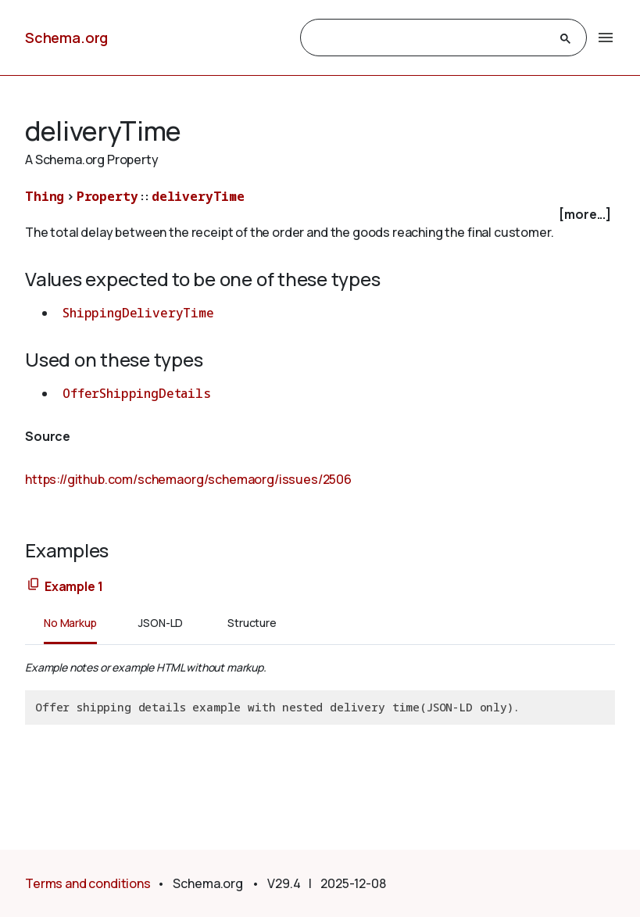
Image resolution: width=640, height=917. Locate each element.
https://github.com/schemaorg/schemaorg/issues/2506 (188, 479)
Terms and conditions (88, 883)
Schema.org (66, 37)
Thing (44, 196)
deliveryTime (198, 196)
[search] (430, 38)
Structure (252, 622)
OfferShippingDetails (137, 393)
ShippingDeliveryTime (138, 312)
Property (107, 196)
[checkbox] (320, 215)
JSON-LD (160, 622)
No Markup (70, 622)
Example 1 (74, 586)
